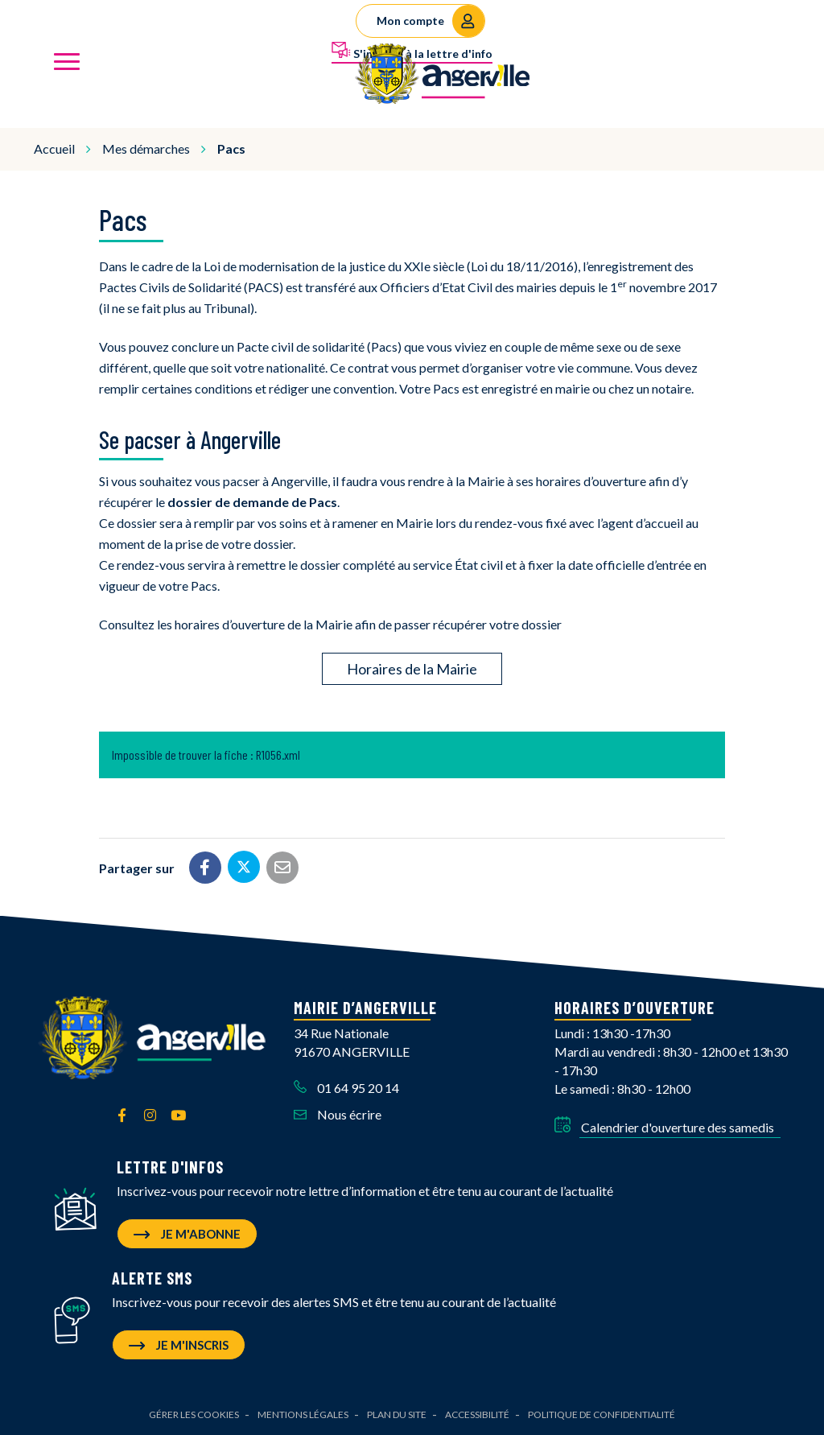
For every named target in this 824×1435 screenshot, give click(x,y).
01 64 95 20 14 (346, 1087)
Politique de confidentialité (601, 1414)
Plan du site (396, 1414)
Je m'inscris (179, 1345)
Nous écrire (337, 1114)
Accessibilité (477, 1414)
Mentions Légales (303, 1414)
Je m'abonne (187, 1234)
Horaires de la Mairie (412, 669)
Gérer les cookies (194, 1414)
